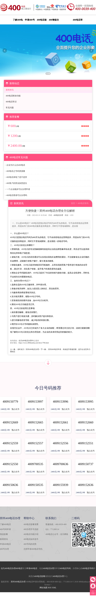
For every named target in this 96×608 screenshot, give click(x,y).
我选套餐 (4, 534)
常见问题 (10, 108)
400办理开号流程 (31, 529)
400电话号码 (65, 568)
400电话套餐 (39, 576)
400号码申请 (5, 529)
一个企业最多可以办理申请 (18, 189)
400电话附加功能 (13, 96)
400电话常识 (11, 102)
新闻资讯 (10, 90)
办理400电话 (17, 568)
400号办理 (4, 549)
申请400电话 (5, 544)
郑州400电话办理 (18, 582)
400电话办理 (58, 215)
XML (54, 588)
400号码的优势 (30, 544)
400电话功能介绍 (31, 534)
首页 (73, 203)
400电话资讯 (83, 203)
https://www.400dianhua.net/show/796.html (34, 343)
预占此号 (15, 409)
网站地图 (43, 588)
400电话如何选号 (31, 539)
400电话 (23, 233)
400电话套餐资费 (31, 524)
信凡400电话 (6, 568)
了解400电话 (5, 524)
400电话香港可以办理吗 (16, 195)
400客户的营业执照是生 (16, 183)
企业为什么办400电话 (15, 165)
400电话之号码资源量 (15, 171)
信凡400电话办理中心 (27, 341)
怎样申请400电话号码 (33, 549)
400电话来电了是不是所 (16, 177)
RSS (49, 588)
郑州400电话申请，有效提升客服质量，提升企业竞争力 (69, 349)
